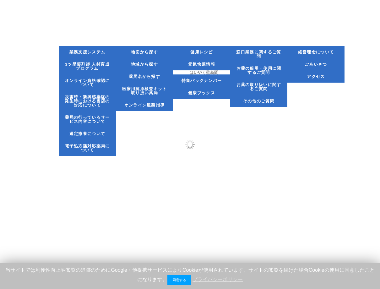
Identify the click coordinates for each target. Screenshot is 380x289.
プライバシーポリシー (218, 279)
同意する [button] (179, 280)
